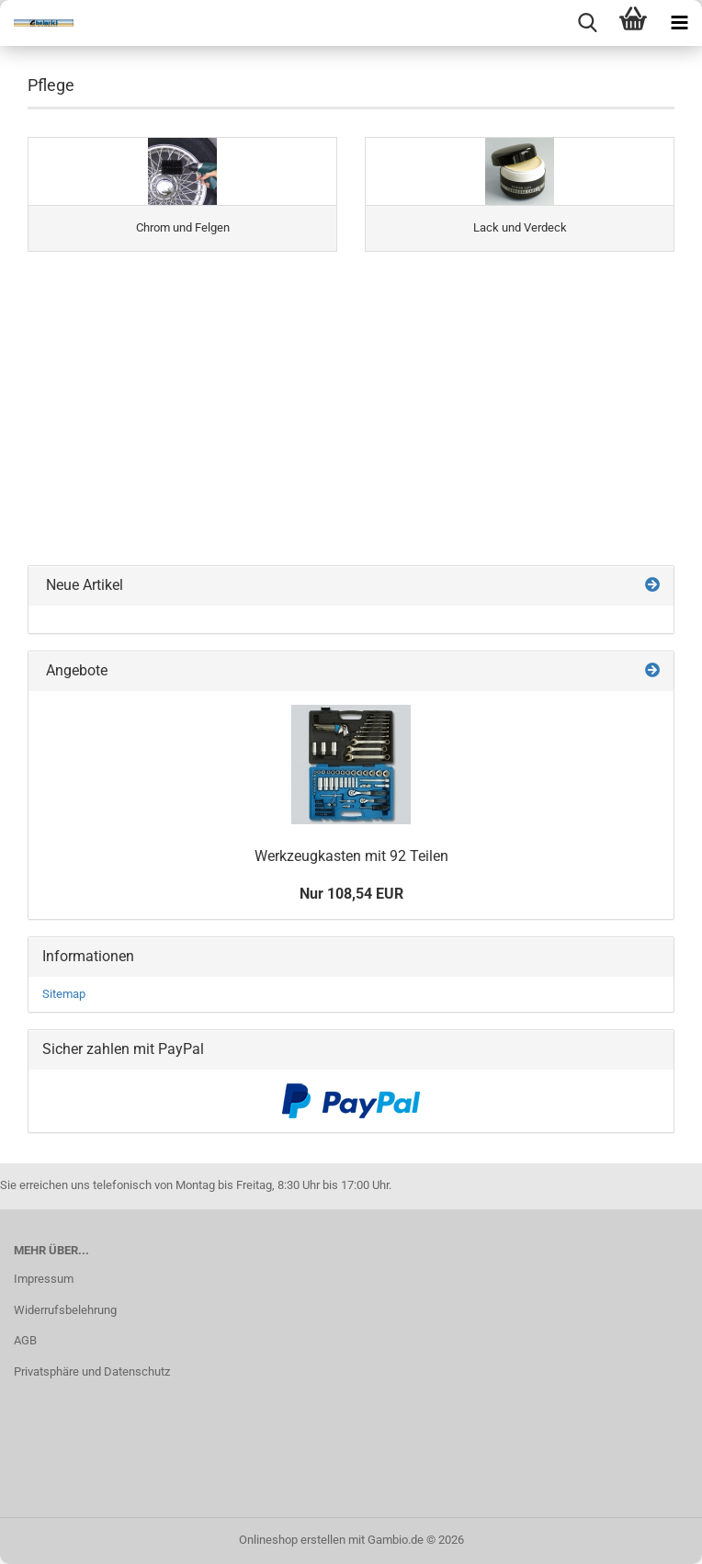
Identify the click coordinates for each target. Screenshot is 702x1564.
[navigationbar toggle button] (679, 23)
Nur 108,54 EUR (351, 893)
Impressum (44, 1279)
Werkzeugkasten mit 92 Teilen (351, 856)
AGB (25, 1340)
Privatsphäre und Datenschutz (92, 1371)
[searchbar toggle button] (587, 23)
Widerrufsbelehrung (65, 1310)
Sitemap (63, 994)
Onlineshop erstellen (292, 1540)
